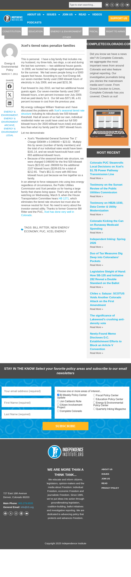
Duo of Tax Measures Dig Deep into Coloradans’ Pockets (106, 257)
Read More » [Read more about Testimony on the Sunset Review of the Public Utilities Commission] (96, 196)
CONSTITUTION (12, 31)
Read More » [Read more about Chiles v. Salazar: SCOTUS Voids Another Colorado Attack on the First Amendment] (96, 309)
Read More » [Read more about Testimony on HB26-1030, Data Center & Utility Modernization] (96, 214)
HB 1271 (64, 198)
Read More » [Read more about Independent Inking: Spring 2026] (96, 247)
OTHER (67, 37)
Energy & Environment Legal (9, 132)
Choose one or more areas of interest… (79, 391)
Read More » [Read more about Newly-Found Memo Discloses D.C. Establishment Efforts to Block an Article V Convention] (96, 353)
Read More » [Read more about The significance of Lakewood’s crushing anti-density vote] (96, 327)
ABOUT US (36, 15)
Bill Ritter (41, 227)
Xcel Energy (56, 231)
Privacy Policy (110, 491)
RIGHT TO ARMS (115, 31)
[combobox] (84, 5)
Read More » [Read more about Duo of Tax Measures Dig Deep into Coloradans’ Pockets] (96, 265)
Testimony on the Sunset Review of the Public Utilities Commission (106, 188)
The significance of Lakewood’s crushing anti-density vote (107, 319)
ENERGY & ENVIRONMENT (66, 31)
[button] (9, 86)
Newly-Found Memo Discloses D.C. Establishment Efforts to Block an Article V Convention (106, 341)
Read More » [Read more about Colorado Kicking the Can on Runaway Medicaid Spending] (96, 233)
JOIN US (69, 15)
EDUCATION (36, 31)
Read (104, 486)
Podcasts (34, 22)
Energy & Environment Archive (9, 122)
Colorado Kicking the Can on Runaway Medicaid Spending (107, 225)
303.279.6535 (25, 506)
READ (84, 15)
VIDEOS (97, 14)
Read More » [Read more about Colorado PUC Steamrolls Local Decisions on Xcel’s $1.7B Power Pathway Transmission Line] (96, 178)
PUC (42, 231)
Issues (53, 15)
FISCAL (94, 31)
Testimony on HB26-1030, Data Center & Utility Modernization (106, 206)
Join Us (106, 481)
